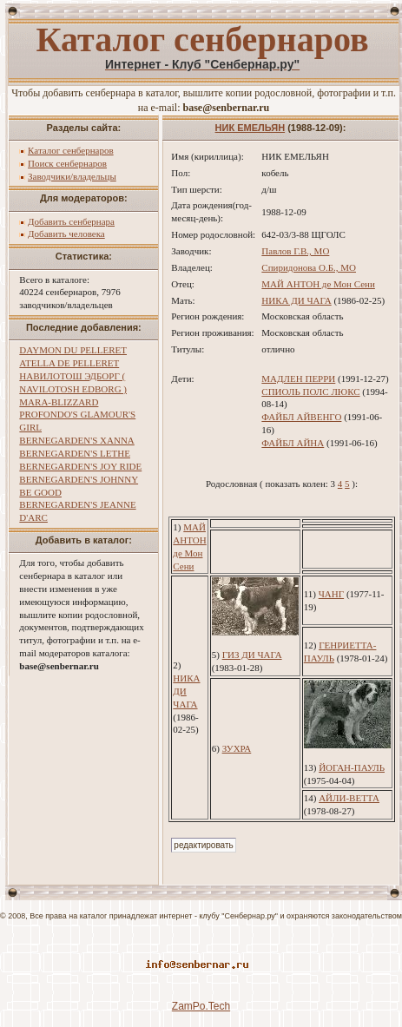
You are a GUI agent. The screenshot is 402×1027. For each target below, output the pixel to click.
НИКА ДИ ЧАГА (296, 300)
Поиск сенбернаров (67, 163)
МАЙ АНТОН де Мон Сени (318, 284)
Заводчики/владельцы (72, 176)
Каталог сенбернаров (71, 150)
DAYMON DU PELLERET (73, 350)
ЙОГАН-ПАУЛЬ (352, 767)
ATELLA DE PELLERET (69, 363)
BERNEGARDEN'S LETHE (74, 453)
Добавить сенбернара (71, 221)
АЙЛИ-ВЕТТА (349, 798)
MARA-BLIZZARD (58, 402)
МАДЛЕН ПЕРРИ (298, 378)
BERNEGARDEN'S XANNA (76, 440)
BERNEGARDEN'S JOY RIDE (80, 466)
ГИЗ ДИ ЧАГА (252, 654)
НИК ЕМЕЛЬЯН (250, 127)
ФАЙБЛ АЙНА (292, 443)
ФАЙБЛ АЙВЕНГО (301, 416)
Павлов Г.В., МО (295, 251)
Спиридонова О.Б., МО (308, 267)
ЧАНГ (331, 594)
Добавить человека (66, 233)
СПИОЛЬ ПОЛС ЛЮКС (310, 391)
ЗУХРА (237, 748)
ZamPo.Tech (201, 1006)
